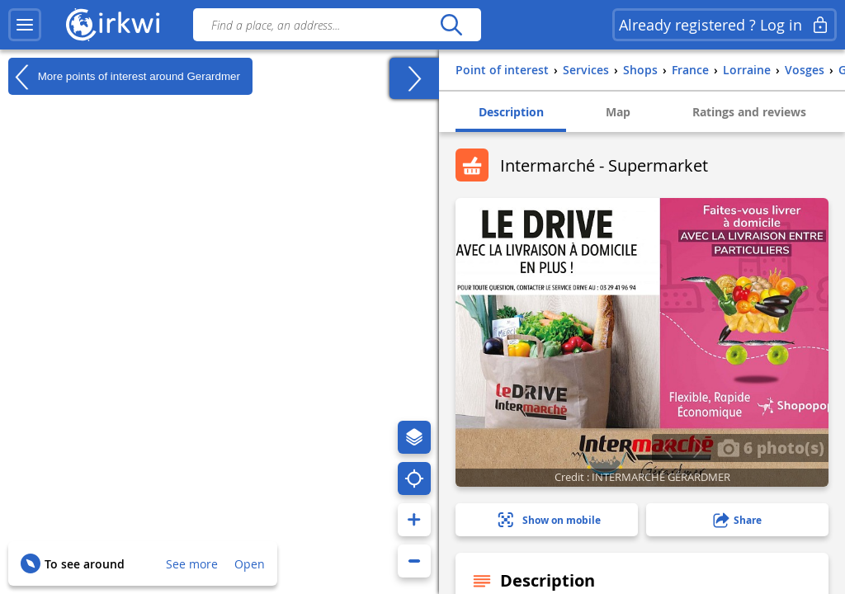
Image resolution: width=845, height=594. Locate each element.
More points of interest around (124, 77)
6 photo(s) (770, 447)
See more (192, 564)
